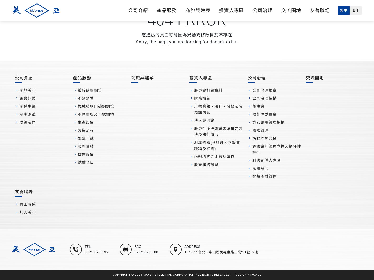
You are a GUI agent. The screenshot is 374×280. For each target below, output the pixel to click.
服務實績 (86, 146)
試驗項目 (86, 162)
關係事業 (28, 106)
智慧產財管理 (264, 176)
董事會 (258, 106)
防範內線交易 (264, 138)
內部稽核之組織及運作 (214, 156)
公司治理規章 (264, 90)
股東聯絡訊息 (206, 165)
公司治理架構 (264, 98)
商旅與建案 (197, 10)
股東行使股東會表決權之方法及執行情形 (218, 131)
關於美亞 (28, 90)
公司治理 (263, 10)
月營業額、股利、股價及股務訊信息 (218, 109)
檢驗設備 (86, 154)
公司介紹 (138, 10)
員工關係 (28, 204)
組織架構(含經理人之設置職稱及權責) (217, 145)
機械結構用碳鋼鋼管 (96, 106)
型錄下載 (86, 138)
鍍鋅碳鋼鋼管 (90, 90)
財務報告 (202, 98)
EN (355, 10)
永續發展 (260, 168)
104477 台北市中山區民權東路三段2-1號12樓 (221, 252)
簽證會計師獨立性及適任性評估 (276, 149)
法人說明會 (204, 120)
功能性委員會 (264, 114)
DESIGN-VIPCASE (248, 274)
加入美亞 (28, 212)
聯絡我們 (28, 122)
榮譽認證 (28, 98)
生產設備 (86, 122)
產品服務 (167, 10)
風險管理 (260, 130)
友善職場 (320, 10)
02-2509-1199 (97, 252)
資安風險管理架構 (268, 122)
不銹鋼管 (86, 98)
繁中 (344, 10)
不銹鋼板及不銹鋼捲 (96, 114)
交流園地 (291, 10)
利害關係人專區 (266, 160)
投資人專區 (231, 10)
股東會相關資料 (208, 90)
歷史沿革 (28, 114)
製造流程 (86, 130)
